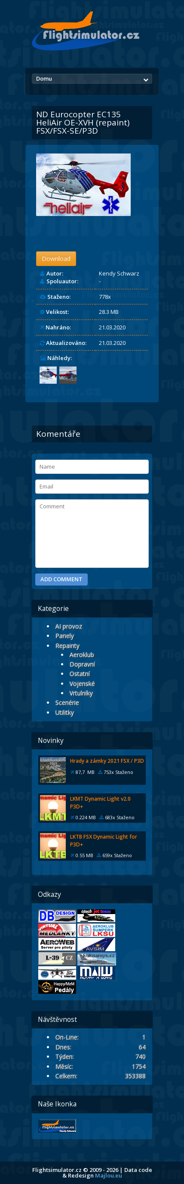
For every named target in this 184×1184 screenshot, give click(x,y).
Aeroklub (82, 655)
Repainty (67, 646)
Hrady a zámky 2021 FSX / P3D (107, 760)
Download (56, 258)
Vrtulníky (81, 693)
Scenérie (67, 702)
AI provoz (68, 626)
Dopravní (82, 664)
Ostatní (80, 674)
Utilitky (64, 712)
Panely (64, 636)
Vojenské (82, 684)
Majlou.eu (108, 1175)
